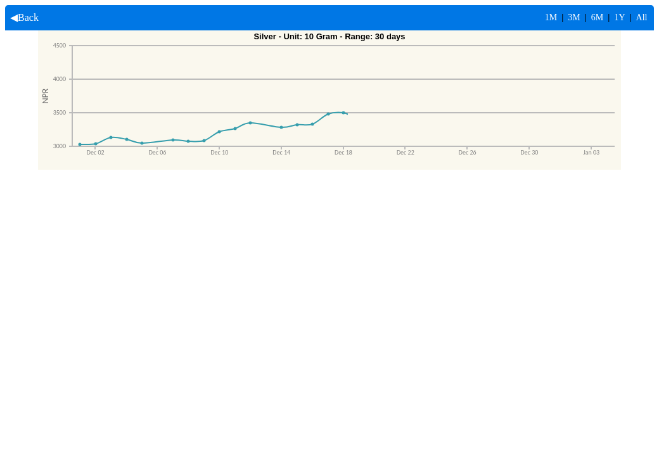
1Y (619, 17)
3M (574, 17)
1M (551, 17)
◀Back (22, 17)
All (642, 17)
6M (597, 17)
